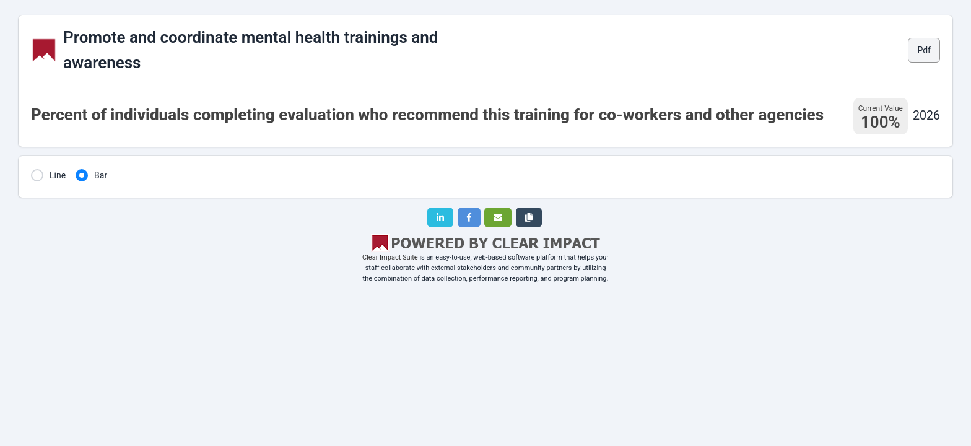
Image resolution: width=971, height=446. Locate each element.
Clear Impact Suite (390, 257)
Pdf (924, 50)
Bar (100, 175)
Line (58, 175)
